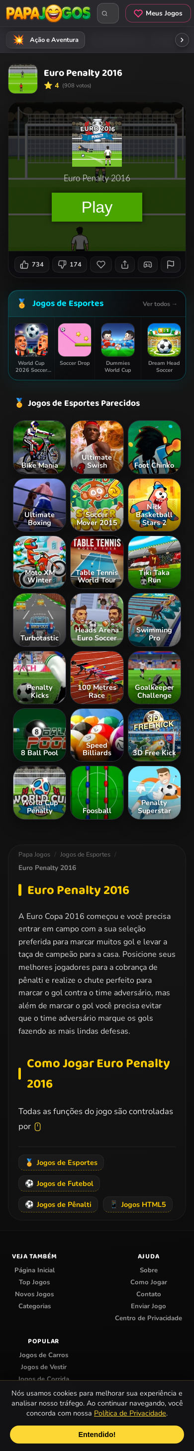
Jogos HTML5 (137, 1204)
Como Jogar (148, 1282)
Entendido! (96, 1435)
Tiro (171, 39)
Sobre (149, 1270)
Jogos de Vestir (44, 1367)
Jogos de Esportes (67, 303)
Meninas (117, 39)
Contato (148, 1294)
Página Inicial (34, 1270)
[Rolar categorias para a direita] (182, 40)
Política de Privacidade (130, 1413)
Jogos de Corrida (43, 1379)
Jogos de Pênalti (58, 1204)
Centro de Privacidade (148, 1318)
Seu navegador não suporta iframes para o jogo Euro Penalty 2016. (97, 176)
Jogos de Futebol (59, 1183)
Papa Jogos (34, 854)
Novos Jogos (34, 1294)
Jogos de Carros (43, 1355)
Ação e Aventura (44, 39)
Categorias (34, 1306)
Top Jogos (34, 1282)
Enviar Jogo (148, 1306)
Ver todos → (160, 303)
